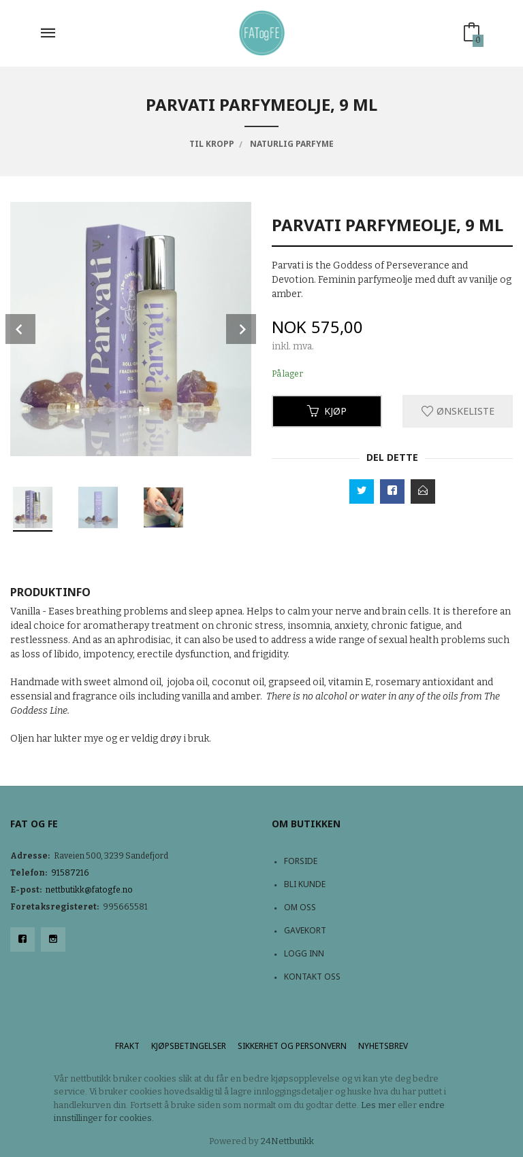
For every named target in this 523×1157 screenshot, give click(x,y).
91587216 (70, 873)
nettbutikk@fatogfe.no (89, 890)
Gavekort (305, 930)
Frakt (127, 1046)
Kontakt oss (312, 976)
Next (241, 329)
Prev (20, 329)
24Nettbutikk (287, 1141)
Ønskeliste (458, 410)
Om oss (300, 907)
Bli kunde (305, 884)
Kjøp (327, 410)
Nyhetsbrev (383, 1046)
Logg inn (304, 953)
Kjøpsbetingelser (188, 1046)
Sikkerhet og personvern (292, 1046)
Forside (300, 861)
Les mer (378, 1105)
